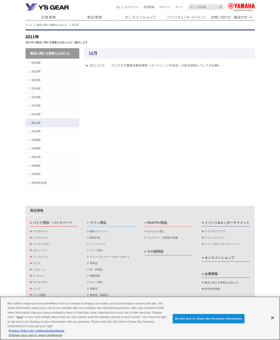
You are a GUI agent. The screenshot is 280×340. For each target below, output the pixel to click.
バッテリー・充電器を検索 (162, 237)
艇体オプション (99, 231)
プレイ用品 (96, 250)
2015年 (36, 105)
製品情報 (36, 210)
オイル (36, 263)
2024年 (36, 63)
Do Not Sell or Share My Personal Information (208, 319)
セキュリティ (40, 250)
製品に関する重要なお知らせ (52, 25)
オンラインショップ (219, 258)
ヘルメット (39, 269)
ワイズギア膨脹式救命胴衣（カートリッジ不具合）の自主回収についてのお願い (152, 65)
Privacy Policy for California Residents (36, 331)
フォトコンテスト (215, 237)
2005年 (36, 174)
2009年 (36, 140)
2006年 (36, 165)
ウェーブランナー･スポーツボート (110, 256)
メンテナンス (40, 256)
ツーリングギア (42, 243)
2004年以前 (39, 182)
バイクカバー (40, 237)
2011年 (36, 123)
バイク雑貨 (39, 294)
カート (179, 7)
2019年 (36, 88)
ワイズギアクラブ (215, 231)
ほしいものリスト (127, 7)
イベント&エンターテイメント (227, 222)
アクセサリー (40, 231)
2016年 (36, 97)
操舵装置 (95, 275)
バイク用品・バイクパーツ (52, 222)
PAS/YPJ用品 (157, 222)
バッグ (36, 288)
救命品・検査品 (99, 294)
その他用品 (155, 251)
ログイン (165, 7)
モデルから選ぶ (156, 231)
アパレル (38, 275)
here (20, 317)
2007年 (36, 157)
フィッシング (97, 243)
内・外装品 (96, 269)
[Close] (272, 318)
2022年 (36, 71)
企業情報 (211, 274)
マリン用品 (98, 222)
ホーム (29, 25)
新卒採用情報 (212, 288)
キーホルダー (40, 282)
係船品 (94, 288)
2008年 (36, 148)
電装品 (94, 263)
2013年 (36, 114)
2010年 (36, 131)
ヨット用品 (96, 282)
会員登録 (149, 7)
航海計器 (95, 237)
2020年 (36, 80)
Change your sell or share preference (35, 336)
